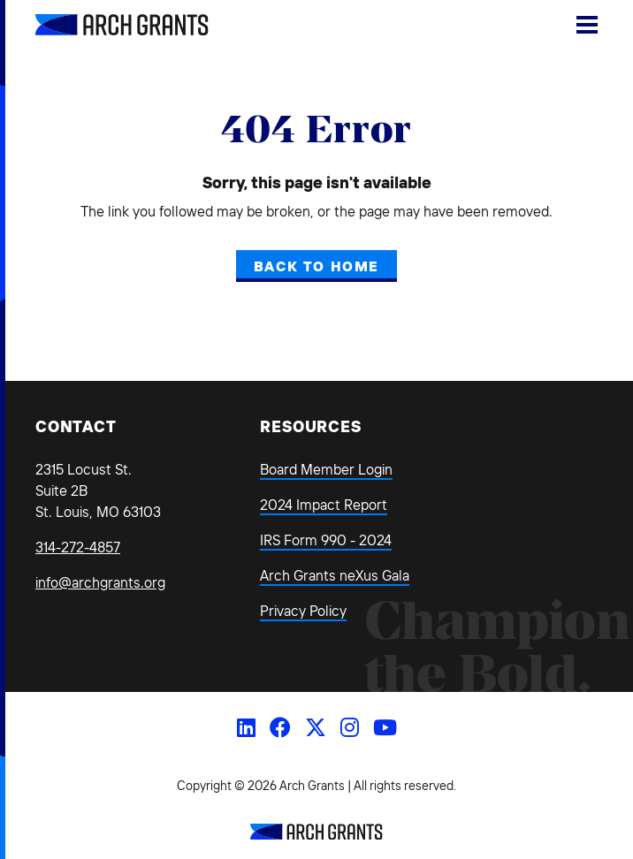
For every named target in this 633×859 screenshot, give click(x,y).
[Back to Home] (316, 834)
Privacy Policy (303, 611)
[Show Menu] (587, 24)
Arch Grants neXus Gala (334, 575)
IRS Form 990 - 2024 (326, 540)
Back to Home (316, 266)
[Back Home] (101, 24)
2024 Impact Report (323, 504)
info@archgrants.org (100, 582)
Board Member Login (326, 469)
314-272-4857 (77, 547)
